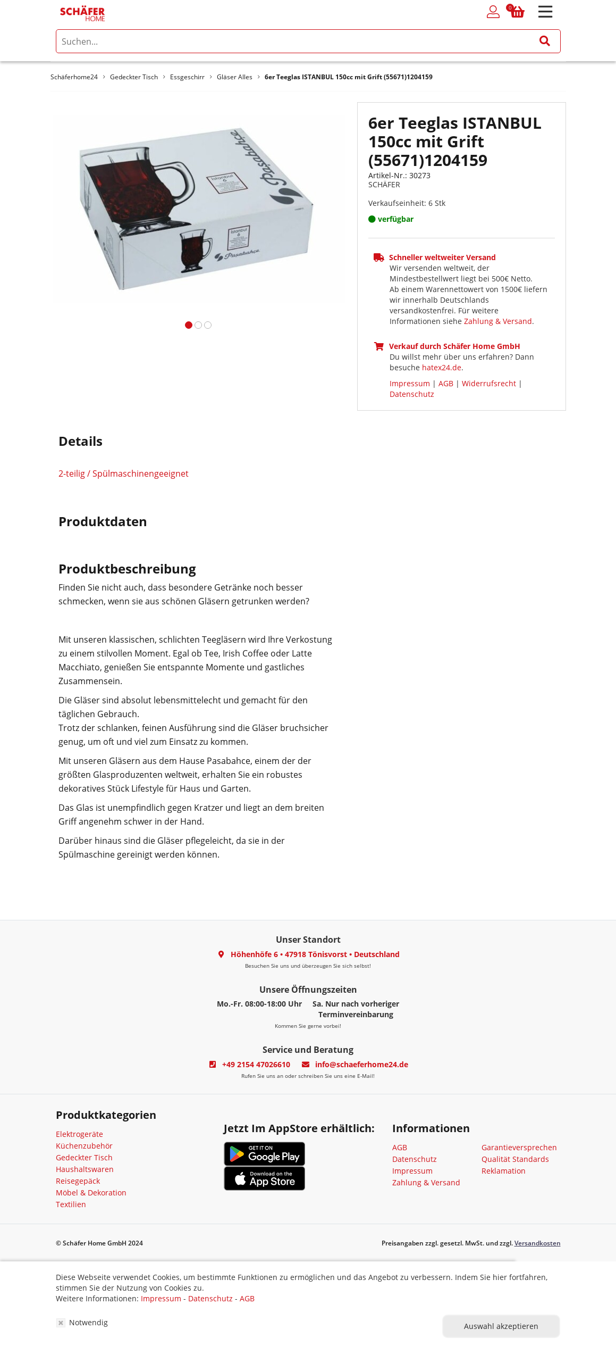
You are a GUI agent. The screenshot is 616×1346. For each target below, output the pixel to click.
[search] (308, 41)
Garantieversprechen (519, 1147)
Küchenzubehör (84, 1146)
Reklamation (504, 1171)
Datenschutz (412, 394)
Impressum (410, 383)
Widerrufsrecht (489, 383)
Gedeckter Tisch (84, 1157)
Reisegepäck (78, 1181)
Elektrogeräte (79, 1134)
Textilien (71, 1204)
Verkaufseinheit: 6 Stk (406, 203)
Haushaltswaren (85, 1169)
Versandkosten (537, 1243)
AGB (445, 383)
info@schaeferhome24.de (361, 1064)
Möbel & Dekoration (91, 1192)
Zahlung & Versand (498, 321)
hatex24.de (441, 367)
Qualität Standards (515, 1159)
